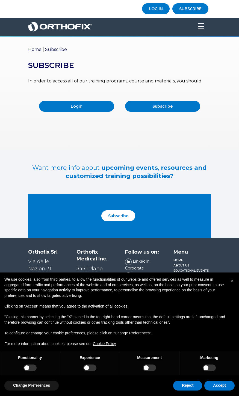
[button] (232, 281)
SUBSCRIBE (190, 8)
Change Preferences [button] (31, 385)
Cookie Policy (104, 344)
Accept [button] (219, 385)
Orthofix (103, 27)
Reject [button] (187, 385)
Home (35, 49)
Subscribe (162, 106)
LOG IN (156, 8)
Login (76, 106)
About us (181, 265)
